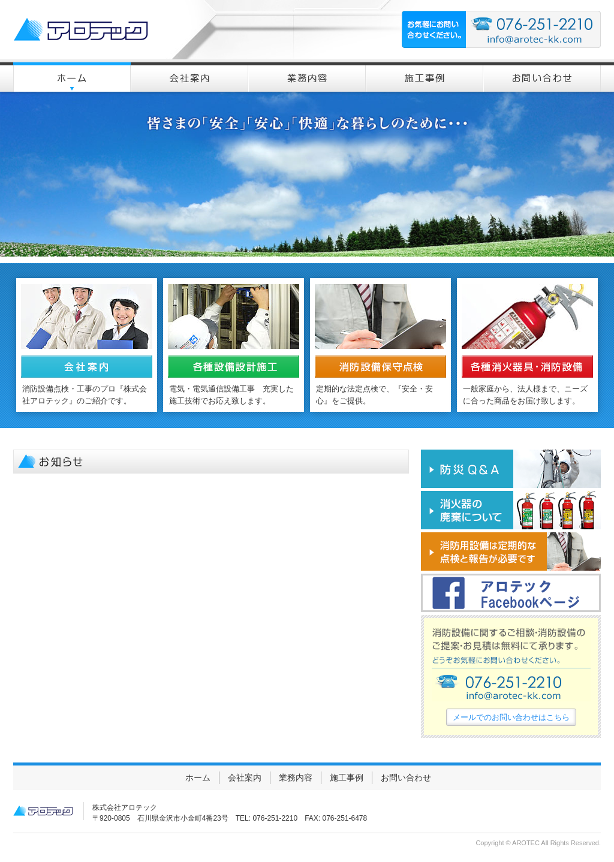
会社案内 (244, 777)
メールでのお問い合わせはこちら (511, 717)
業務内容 (295, 777)
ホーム (197, 777)
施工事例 (346, 777)
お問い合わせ (406, 777)
